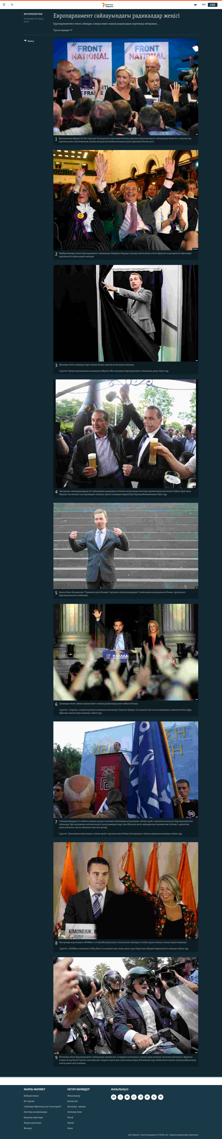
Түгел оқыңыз (62, 30)
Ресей (70, 1117)
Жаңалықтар (73, 1096)
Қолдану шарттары (33, 1117)
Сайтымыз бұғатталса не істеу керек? (42, 1107)
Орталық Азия (74, 1112)
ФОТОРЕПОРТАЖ (33, 14)
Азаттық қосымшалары (35, 1112)
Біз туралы (29, 1101)
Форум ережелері (32, 1123)
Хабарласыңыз (31, 1096)
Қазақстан (72, 1101)
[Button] (29, 41)
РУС (204, 5)
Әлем (70, 1128)
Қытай (70, 1123)
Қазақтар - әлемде (76, 1107)
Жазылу (28, 1128)
